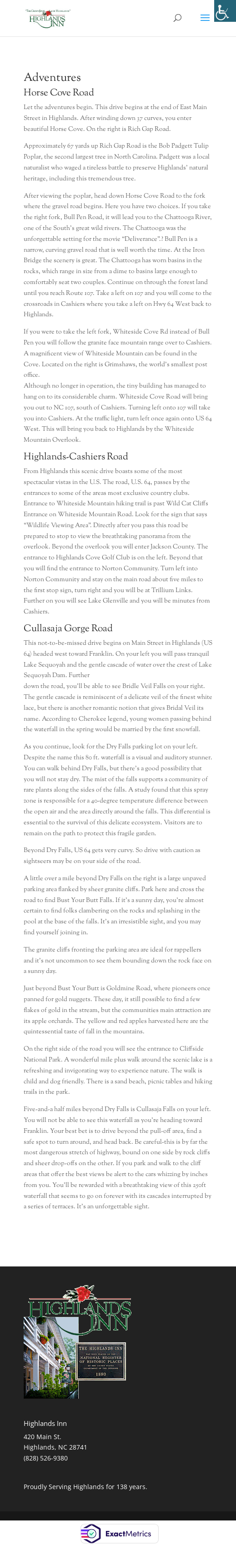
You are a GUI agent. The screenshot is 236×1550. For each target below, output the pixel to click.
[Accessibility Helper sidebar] (225, 11)
